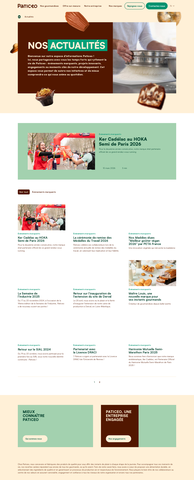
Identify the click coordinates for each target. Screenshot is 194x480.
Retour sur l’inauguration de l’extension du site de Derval (92, 295)
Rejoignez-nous (134, 6)
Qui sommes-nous (33, 439)
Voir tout (23, 192)
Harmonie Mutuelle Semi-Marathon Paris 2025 (146, 351)
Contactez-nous (157, 6)
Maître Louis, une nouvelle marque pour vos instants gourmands (145, 296)
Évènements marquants (110, 134)
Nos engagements (117, 439)
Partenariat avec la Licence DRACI (85, 351)
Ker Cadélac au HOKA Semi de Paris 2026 (123, 141)
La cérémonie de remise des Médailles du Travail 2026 (92, 239)
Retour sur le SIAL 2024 (34, 349)
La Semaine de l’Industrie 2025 (29, 295)
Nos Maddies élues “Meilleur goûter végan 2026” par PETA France (145, 240)
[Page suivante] (173, 382)
